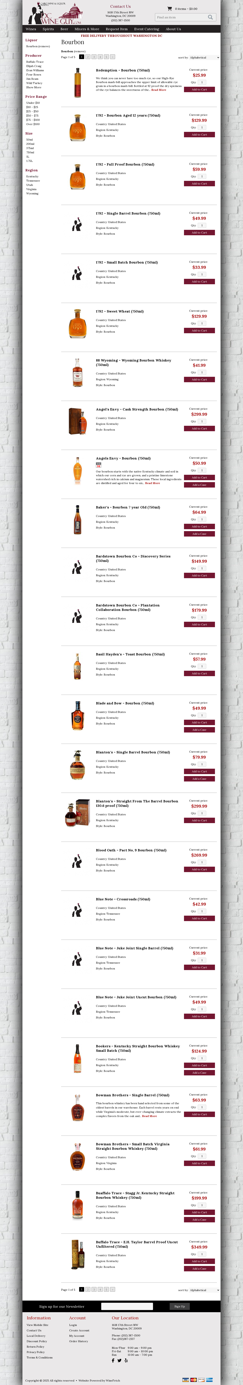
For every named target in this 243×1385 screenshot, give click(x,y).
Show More (33, 87)
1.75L (29, 161)
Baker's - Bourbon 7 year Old (128, 507)
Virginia (31, 189)
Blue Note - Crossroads (123, 899)
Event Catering (146, 29)
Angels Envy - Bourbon (123, 458)
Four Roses (33, 74)
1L (27, 156)
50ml (29, 139)
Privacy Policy (35, 1352)
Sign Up (180, 1306)
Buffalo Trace (35, 62)
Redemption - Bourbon (123, 70)
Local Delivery (36, 1336)
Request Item (117, 29)
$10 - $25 (32, 107)
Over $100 (33, 124)
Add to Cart (199, 89)
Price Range (36, 96)
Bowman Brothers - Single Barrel (132, 1095)
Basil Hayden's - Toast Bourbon (130, 654)
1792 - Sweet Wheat (120, 311)
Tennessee (33, 180)
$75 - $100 (33, 120)
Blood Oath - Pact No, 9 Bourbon (131, 850)
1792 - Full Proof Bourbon (125, 164)
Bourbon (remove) (38, 46)
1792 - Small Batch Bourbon (127, 262)
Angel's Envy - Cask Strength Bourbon (137, 409)
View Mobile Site (37, 1325)
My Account (76, 1336)
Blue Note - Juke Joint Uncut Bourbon (136, 997)
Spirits (47, 29)
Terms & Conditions (40, 1357)
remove (80, 51)
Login (73, 1325)
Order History (78, 1341)
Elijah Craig (33, 66)
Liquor (31, 40)
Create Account (79, 1330)
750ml (30, 152)
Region (31, 170)
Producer (33, 55)
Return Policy (35, 1346)
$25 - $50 (32, 111)
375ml (30, 148)
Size (29, 133)
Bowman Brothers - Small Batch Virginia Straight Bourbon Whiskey (132, 1146)
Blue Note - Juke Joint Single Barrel (134, 948)
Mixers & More (87, 29)
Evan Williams (35, 70)
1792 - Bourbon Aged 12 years (128, 115)
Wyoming (32, 193)
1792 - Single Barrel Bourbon (128, 213)
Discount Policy (37, 1341)
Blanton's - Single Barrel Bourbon (133, 752)
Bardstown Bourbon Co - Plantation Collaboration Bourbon (128, 607)
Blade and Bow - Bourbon (125, 703)
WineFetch (113, 1380)
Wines (29, 29)
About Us (172, 29)
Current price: (198, 69)
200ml (30, 144)
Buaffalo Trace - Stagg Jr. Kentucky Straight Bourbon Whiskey (135, 1195)
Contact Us (120, 6)
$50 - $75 (32, 115)
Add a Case (199, 485)
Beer (63, 29)
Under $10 (33, 103)
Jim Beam (32, 79)
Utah (29, 185)
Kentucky (32, 176)
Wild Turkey (34, 83)
